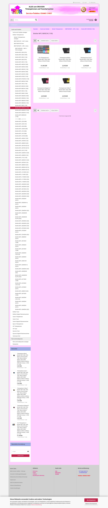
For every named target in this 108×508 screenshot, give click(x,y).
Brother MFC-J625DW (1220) (22, 152)
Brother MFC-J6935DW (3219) (20, 306)
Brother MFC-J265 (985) (21, 126)
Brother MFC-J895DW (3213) (22, 169)
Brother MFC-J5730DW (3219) (20, 231)
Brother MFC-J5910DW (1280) (20, 241)
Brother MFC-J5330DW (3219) (20, 199)
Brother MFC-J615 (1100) (21, 150)
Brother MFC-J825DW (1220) (22, 160)
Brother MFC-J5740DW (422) (22, 234)
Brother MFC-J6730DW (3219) (20, 287)
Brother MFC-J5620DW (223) (22, 223)
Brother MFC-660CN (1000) (21, 71)
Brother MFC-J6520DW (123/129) (20, 253)
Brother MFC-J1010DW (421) (22, 172)
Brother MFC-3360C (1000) (21, 93)
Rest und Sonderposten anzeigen (20, 341)
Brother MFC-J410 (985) (21, 131)
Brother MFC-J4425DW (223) (22, 186)
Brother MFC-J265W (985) (21, 128)
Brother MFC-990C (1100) (21, 91)
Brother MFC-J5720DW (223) (22, 228)
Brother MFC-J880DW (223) (21, 164)
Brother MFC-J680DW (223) (21, 291)
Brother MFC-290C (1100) (21, 62)
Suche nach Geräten (16, 29)
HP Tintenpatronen (17, 326)
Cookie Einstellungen (15, 488)
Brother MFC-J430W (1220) (21, 138)
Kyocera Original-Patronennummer (21, 333)
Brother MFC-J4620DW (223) (22, 191)
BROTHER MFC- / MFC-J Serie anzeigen (21, 49)
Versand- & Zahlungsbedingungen (18, 474)
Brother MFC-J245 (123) (21, 124)
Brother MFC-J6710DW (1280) (20, 280)
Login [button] (85, 2)
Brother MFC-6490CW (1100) (22, 110)
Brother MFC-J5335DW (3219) (20, 207)
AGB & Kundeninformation (16, 482)
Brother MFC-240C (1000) (21, 54)
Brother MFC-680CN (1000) (21, 81)
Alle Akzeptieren (91, 500)
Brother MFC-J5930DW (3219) (20, 245)
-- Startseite (13, 25)
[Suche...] (12, 19)
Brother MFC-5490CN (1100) (22, 98)
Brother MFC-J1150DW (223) (22, 177)
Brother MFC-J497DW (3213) (22, 148)
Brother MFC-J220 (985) (21, 121)
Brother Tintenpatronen (18, 34)
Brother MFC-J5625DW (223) (22, 225)
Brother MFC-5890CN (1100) (22, 103)
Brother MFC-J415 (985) (21, 133)
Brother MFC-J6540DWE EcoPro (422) (21, 276)
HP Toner (15, 328)
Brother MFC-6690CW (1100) (22, 112)
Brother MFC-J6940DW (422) (22, 309)
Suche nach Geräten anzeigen (20, 32)
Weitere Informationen (91, 503)
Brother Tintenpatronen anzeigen (19, 38)
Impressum (13, 479)
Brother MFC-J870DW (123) (21, 162)
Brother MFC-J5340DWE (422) (21, 213)
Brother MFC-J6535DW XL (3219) (21, 265)
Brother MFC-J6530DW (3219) (20, 257)
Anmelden (20, 455)
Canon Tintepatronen (18, 316)
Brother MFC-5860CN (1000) (22, 100)
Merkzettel (92, 2)
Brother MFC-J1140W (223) (21, 174)
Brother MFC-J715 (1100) (21, 157)
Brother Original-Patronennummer (21, 314)
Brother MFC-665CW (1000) (21, 74)
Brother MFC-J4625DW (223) (22, 193)
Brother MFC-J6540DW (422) (22, 268)
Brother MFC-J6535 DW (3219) (20, 261)
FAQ (56, 471)
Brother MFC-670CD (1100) (21, 76)
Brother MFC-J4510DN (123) (22, 189)
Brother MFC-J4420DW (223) (22, 184)
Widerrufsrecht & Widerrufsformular (18, 477)
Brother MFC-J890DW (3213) (22, 167)
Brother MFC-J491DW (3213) (22, 145)
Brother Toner (16, 311)
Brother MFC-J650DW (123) (21, 155)
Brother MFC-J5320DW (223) (22, 196)
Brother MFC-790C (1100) (21, 83)
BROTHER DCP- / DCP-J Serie (21, 41)
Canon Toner (16, 319)
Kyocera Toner (16, 331)
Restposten (15, 344)
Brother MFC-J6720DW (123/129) (20, 283)
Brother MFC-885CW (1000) (21, 88)
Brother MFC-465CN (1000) (21, 66)
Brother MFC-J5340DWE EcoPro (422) (21, 217)
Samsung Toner (16, 336)
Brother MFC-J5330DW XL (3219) (21, 203)
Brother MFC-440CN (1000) (21, 64)
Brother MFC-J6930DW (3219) (20, 302)
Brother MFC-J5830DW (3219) (20, 237)
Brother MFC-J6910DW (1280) (20, 294)
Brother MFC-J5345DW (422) (22, 221)
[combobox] (45, 40)
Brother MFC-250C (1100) (21, 57)
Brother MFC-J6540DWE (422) (21, 272)
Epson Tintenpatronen (18, 324)
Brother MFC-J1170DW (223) (22, 179)
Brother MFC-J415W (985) (21, 136)
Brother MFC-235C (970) (21, 52)
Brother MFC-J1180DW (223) (22, 181)
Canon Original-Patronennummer (20, 321)
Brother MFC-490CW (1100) (21, 69)
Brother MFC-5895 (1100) (21, 105)
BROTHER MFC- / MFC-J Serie (21, 46)
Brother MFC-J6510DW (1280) (20, 249)
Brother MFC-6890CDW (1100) (20, 115)
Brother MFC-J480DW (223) (21, 143)
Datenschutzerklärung (36, 504)
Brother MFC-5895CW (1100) (22, 107)
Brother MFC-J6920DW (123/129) (20, 298)
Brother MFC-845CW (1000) (21, 86)
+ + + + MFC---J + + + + (20, 119)
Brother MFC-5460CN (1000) (22, 95)
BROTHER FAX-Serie (19, 43)
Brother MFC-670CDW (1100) (22, 79)
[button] (76, 2)
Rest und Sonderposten (17, 338)
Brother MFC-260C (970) (21, 59)
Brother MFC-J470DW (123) (21, 140)
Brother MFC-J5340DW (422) (22, 210)
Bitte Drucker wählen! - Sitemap (17, 471)
